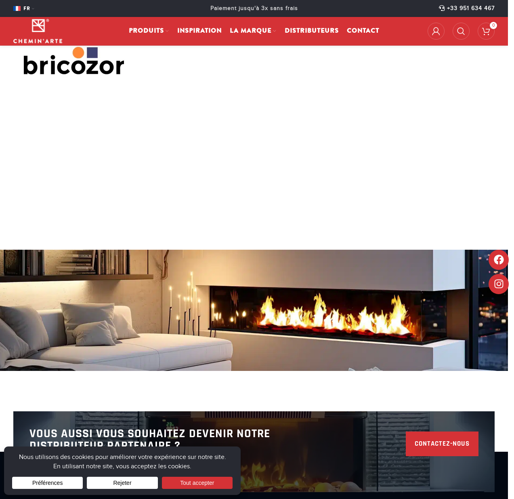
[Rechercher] (461, 31)
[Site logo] (37, 31)
